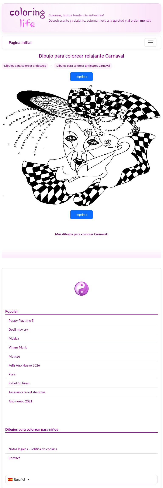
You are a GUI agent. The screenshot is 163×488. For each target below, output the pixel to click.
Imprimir (82, 77)
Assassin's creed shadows (27, 392)
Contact (14, 458)
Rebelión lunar (19, 383)
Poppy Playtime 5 (21, 320)
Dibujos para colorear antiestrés (25, 66)
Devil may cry (18, 329)
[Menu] (150, 42)
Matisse (14, 356)
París (12, 374)
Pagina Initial (20, 42)
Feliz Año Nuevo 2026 (24, 365)
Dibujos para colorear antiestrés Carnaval (83, 66)
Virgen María (18, 347)
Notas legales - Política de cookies (33, 449)
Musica (14, 338)
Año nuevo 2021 (20, 401)
